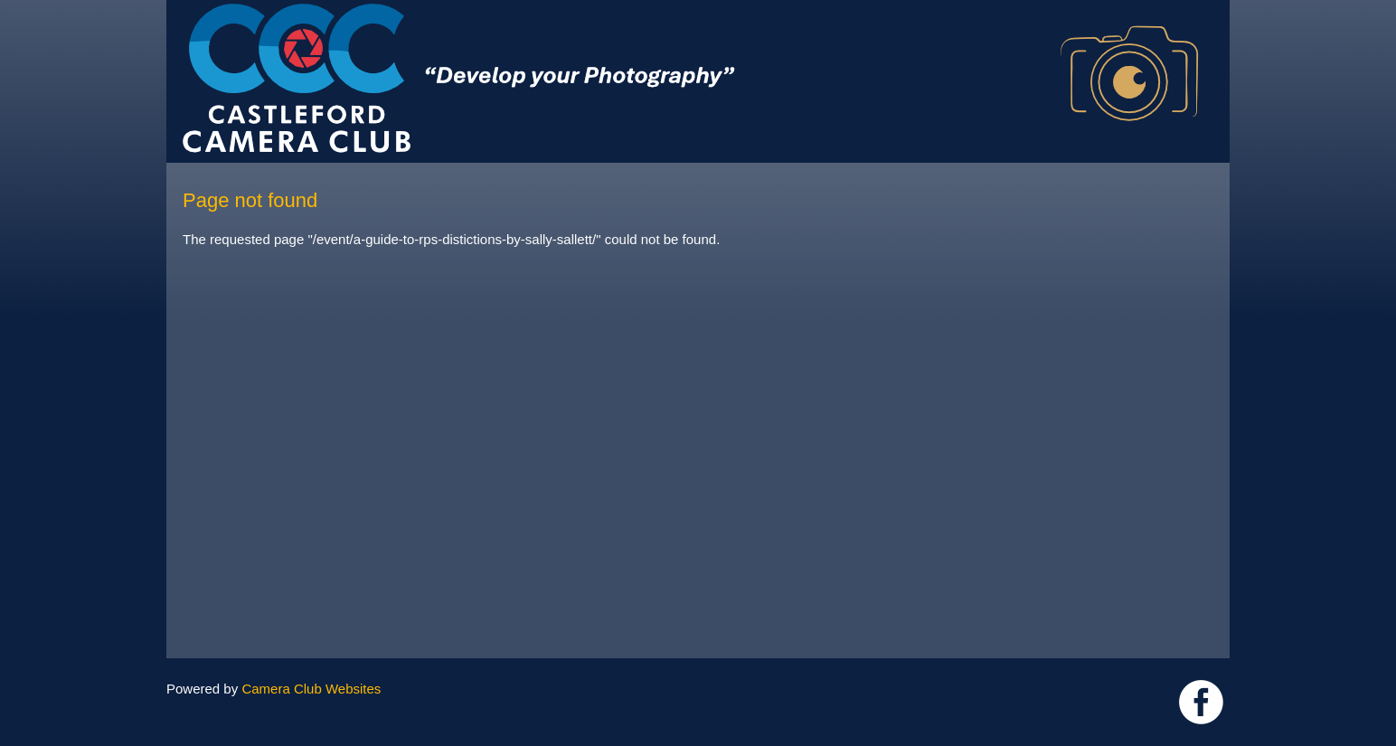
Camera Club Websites (311, 688)
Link (1201, 702)
